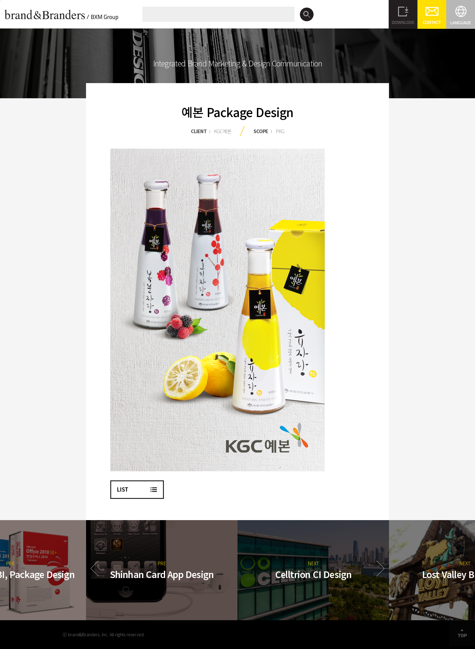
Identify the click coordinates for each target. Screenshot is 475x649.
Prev (94, 568)
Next (380, 568)
